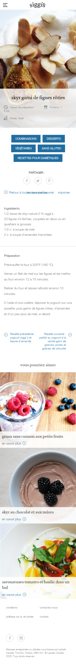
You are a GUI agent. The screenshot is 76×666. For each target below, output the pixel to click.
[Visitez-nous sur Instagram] (21, 638)
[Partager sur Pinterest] (49, 180)
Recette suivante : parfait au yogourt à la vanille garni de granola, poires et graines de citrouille (52, 341)
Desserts (54, 138)
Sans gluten (51, 148)
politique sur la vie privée (19, 616)
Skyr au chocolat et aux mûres (28, 512)
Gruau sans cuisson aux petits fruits (32, 436)
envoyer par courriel (40, 192)
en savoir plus (11, 443)
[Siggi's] (38, 5)
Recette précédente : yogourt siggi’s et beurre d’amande (22, 337)
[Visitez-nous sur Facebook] (9, 638)
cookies (44, 616)
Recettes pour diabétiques (38, 158)
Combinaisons (25, 138)
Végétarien (23, 148)
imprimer (64, 192)
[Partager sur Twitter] (38, 180)
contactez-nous (49, 607)
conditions (11, 607)
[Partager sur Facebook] (26, 180)
